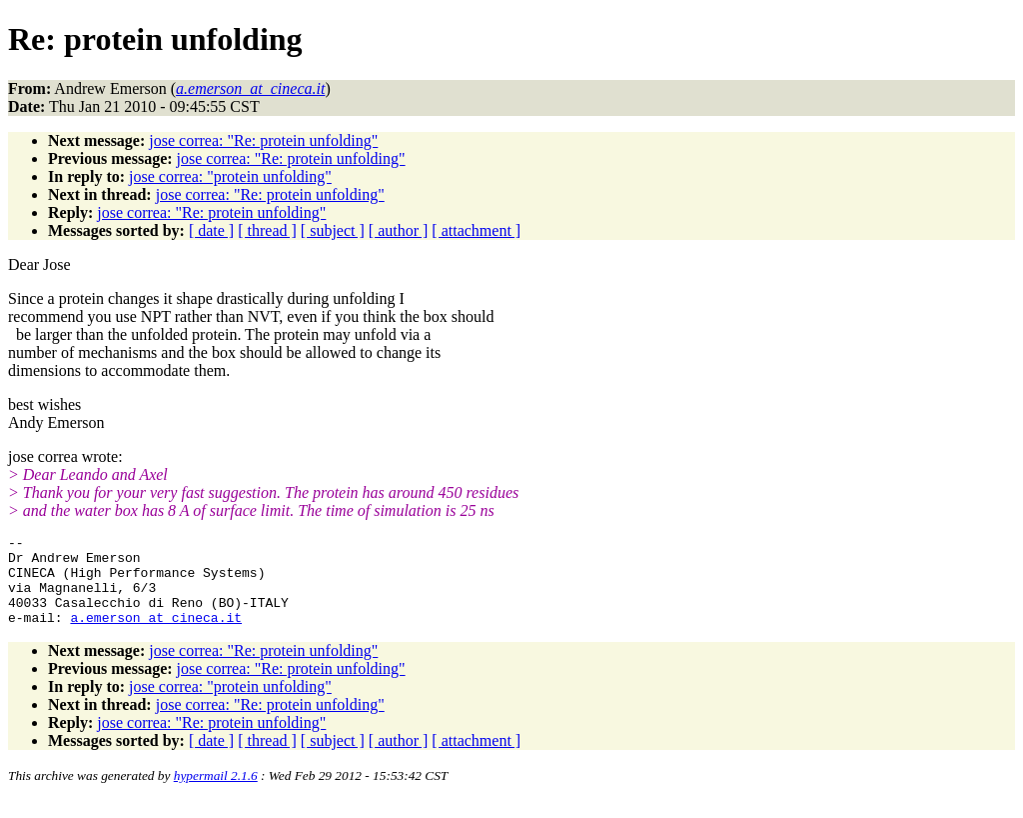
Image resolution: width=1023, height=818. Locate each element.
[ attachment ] (476, 230)
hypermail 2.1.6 (216, 793)
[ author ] (399, 230)
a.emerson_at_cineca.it (156, 635)
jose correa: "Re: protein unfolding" (263, 140)
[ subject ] (333, 230)
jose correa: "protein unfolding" (230, 176)
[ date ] (211, 230)
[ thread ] (267, 230)
